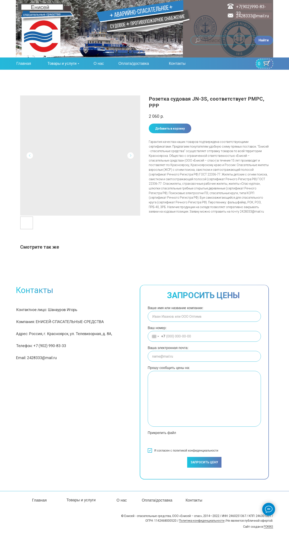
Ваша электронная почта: (168, 348)
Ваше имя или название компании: (175, 308)
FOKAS (268, 526)
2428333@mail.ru (252, 15)
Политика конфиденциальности (201, 520)
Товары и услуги (62, 63)
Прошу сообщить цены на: (169, 368)
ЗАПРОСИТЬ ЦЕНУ (204, 462)
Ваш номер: (157, 328)
